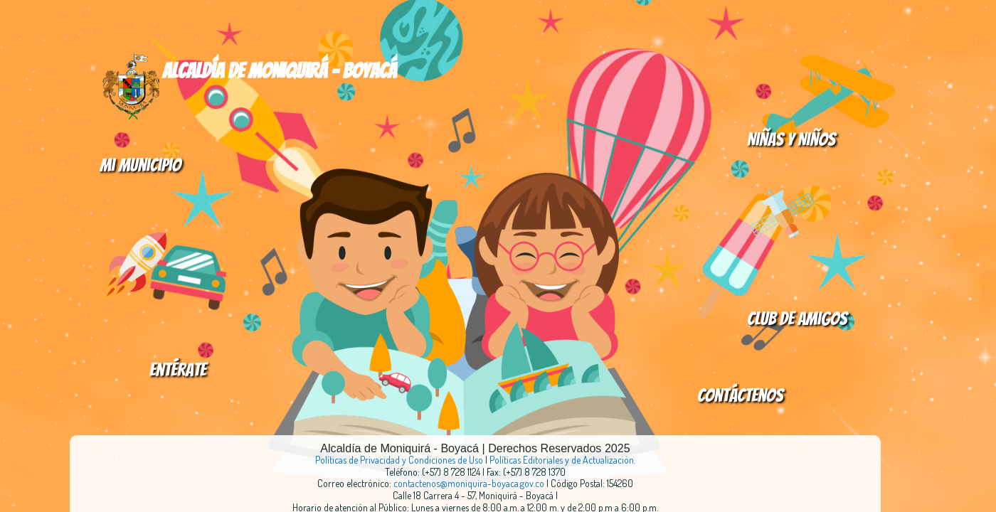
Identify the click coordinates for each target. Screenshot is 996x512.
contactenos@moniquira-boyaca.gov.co (469, 483)
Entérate (177, 370)
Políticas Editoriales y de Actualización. (562, 460)
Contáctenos (740, 395)
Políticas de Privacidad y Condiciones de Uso (399, 460)
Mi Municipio (140, 165)
